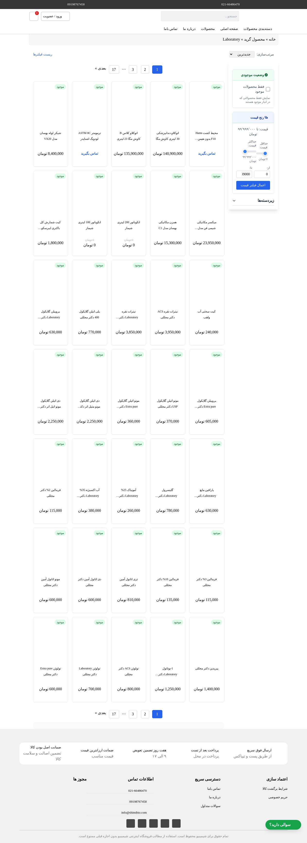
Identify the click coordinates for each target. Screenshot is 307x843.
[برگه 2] (145, 69)
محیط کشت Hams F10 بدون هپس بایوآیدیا (206, 136)
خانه (272, 39)
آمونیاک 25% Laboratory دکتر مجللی (128, 493)
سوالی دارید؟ (283, 824)
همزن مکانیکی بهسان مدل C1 (168, 225)
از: (268, 167)
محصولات (208, 29)
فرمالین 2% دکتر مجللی (50, 492)
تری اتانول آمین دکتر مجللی (129, 582)
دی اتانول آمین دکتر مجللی (89, 582)
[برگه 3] (133, 69)
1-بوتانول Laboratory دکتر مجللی (167, 672)
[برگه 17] (114, 69)
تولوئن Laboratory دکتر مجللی (89, 671)
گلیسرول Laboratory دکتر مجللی (167, 493)
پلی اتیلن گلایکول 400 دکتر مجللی (89, 314)
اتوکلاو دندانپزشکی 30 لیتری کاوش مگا (167, 136)
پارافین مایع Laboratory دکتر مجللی (206, 493)
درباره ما (189, 29)
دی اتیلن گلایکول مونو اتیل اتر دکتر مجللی (50, 404)
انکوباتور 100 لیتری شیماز (89, 225)
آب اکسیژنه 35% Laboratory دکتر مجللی (89, 493)
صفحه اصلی (229, 29)
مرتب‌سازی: (265, 54)
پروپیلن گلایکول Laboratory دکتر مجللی (50, 315)
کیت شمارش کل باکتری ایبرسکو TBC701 (50, 226)
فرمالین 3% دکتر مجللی (206, 582)
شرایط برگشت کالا (275, 788)
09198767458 (76, 4)
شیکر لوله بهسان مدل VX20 (50, 136)
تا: (251, 167)
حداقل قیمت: (263, 145)
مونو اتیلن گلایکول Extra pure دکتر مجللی (128, 404)
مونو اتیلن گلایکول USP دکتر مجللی (167, 403)
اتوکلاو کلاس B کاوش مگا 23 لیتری (128, 136)
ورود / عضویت (55, 16)
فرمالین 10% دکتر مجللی (168, 582)
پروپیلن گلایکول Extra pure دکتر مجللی (206, 404)
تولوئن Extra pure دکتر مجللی (50, 671)
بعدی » (100, 68)
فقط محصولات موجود (253, 89)
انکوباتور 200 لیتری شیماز (128, 225)
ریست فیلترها (43, 54)
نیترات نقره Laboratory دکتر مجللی (128, 315)
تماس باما (171, 29)
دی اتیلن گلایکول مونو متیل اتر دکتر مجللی (89, 404)
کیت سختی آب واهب (207, 314)
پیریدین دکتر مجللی (206, 668)
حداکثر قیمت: (252, 143)
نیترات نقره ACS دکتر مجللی (168, 314)
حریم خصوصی (278, 797)
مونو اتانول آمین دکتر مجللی (50, 582)
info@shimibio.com (134, 812)
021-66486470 (230, 4)
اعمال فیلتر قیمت (253, 185)
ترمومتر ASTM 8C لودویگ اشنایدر (89, 136)
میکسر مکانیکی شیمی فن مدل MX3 (206, 226)
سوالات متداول (210, 806)
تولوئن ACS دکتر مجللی (129, 671)
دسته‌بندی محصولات (261, 29)
